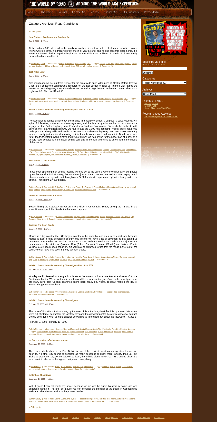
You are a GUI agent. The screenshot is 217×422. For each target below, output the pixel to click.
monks (40, 401)
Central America (62, 292)
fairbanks (92, 101)
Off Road (79, 66)
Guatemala (89, 292)
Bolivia (68, 187)
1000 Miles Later (37, 72)
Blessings (89, 399)
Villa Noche (85, 334)
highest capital (34, 369)
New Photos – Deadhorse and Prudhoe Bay (50, 37)
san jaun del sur (74, 334)
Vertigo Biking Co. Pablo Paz (63, 190)
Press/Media (151, 11)
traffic (60, 369)
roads (35, 259)
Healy (100, 152)
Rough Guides (71, 401)
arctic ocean (119, 64)
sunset (54, 369)
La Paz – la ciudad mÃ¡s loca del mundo (48, 340)
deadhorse (40, 66)
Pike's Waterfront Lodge (124, 152)
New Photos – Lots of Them (42, 160)
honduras (117, 332)
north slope (70, 66)
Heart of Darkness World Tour (157, 108)
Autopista (105, 367)
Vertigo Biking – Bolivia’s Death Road (161, 116)
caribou (128, 64)
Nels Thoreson (36, 150)
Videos (94, 11)
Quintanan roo (125, 257)
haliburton (54, 66)
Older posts (35, 31)
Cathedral (120, 399)
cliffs (108, 187)
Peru (51, 401)
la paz (127, 187)
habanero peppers (69, 219)
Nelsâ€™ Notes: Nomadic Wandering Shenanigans (53, 300)
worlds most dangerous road (85, 190)
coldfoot (64, 101)
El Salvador (106, 329)
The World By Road (78, 3)
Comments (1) (107, 66)
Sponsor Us (110, 11)
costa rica (66, 332)
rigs (97, 66)
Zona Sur (78, 369)
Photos (87, 417)
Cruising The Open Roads (41, 225)
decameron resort (77, 332)
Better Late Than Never (40, 375)
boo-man (58, 219)
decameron (33, 294)
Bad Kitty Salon (151, 103)
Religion (62, 401)
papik (79, 219)
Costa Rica (97, 329)
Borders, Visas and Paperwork (67, 329)
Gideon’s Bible (150, 106)
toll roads (63, 259)
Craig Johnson (36, 217)
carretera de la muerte (108, 399)
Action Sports (60, 187)
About (31, 11)
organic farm (50, 334)
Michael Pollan (108, 152)
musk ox (62, 66)
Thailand (87, 401)
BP (78, 152)
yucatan (74, 155)
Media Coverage (105, 99)
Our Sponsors (131, 11)
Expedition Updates (90, 99)
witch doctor (101, 401)
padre (46, 401)
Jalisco (109, 257)
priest (56, 401)
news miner (108, 101)
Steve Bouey (36, 187)
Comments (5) (62, 294)
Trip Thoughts (76, 257)
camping (106, 150)
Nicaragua (131, 329)
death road (115, 187)
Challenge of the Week (73, 99)
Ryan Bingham (44, 155)
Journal (62, 11)
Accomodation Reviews (65, 150)
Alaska (61, 64)
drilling (47, 66)
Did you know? (80, 217)
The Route (47, 11)
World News (41, 219)
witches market (68, 369)
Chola (118, 367)
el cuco (100, 332)
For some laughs (92, 217)
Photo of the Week (113, 217)
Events (63, 399)
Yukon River (82, 155)
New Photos (69, 64)
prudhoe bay (90, 66)
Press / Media (143, 417)
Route (65, 417)
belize (115, 292)
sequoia (37, 190)
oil (84, 66)
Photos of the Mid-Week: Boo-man (45, 195)
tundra (48, 190)
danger (103, 257)
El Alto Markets (127, 367)
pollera (48, 369)
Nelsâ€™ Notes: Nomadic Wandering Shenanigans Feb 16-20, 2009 (61, 265)
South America (66, 367)
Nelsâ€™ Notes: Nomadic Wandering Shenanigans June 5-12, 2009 (61, 109)
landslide (50, 294)
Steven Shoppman (38, 64)
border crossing (42, 332)
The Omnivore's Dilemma (60, 155)
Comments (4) (98, 334)
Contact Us (78, 11)
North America (80, 64)
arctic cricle (39, 101)
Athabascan (71, 152)
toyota (43, 190)
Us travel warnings (80, 259)
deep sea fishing (91, 332)
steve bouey (86, 219)
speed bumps (43, 259)
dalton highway (73, 101)
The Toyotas (86, 187)
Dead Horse (84, 152)
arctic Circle (110, 64)
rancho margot (61, 334)
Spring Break (54, 259)
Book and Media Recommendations (88, 150)
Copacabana (130, 399)
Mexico (102, 217)
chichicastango (123, 292)
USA (89, 64)
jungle (122, 187)
